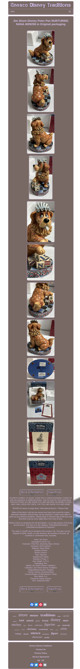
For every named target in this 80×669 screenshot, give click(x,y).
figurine (49, 624)
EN (38, 660)
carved (66, 616)
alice (23, 629)
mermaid (63, 634)
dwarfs (26, 634)
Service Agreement (40, 657)
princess (46, 634)
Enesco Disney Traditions (40, 646)
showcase (37, 637)
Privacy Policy (41, 653)
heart (30, 625)
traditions (47, 615)
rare (21, 620)
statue (56, 629)
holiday (18, 634)
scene (51, 629)
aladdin (46, 637)
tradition (15, 621)
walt (58, 625)
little (24, 625)
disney (56, 620)
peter (38, 621)
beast (59, 616)
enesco (35, 633)
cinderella (66, 625)
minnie (30, 620)
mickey (16, 624)
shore (23, 615)
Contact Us (41, 649)
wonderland (43, 629)
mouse (34, 615)
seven (14, 616)
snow (66, 620)
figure (54, 633)
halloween (16, 629)
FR (43, 660)
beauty (45, 620)
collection (38, 625)
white (63, 628)
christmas (32, 629)
